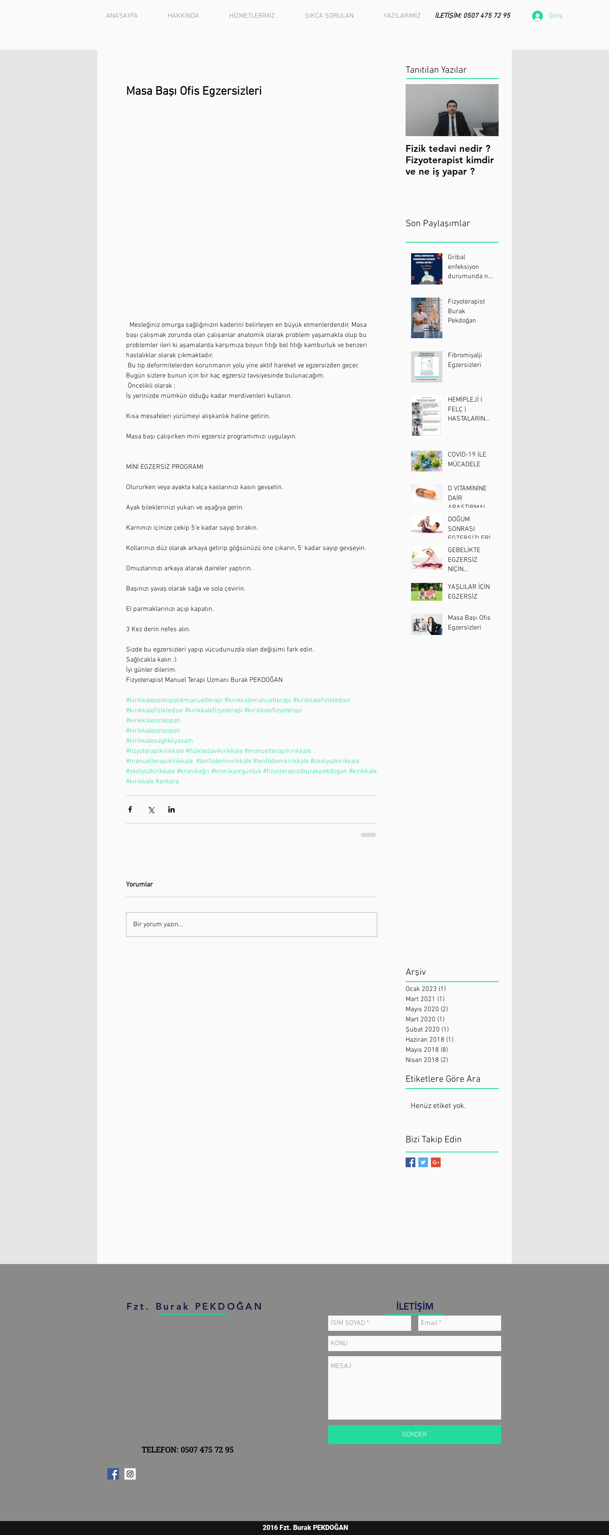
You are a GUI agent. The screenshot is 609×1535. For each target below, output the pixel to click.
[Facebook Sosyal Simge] (113, 1474)
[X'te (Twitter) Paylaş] (151, 809)
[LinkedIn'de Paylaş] (171, 809)
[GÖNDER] (414, 1434)
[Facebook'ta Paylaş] (130, 809)
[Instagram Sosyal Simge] (130, 1474)
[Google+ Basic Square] (436, 1162)
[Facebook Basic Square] (410, 1162)
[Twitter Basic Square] (423, 1162)
